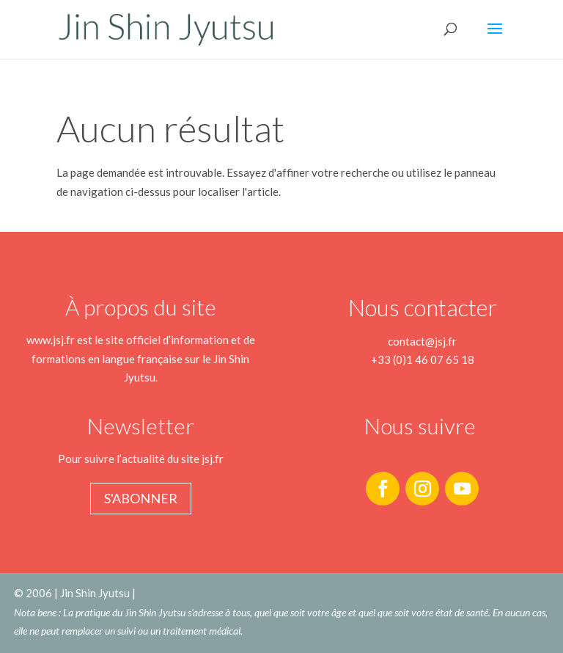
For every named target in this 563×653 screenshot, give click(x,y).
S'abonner (140, 498)
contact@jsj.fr (422, 341)
